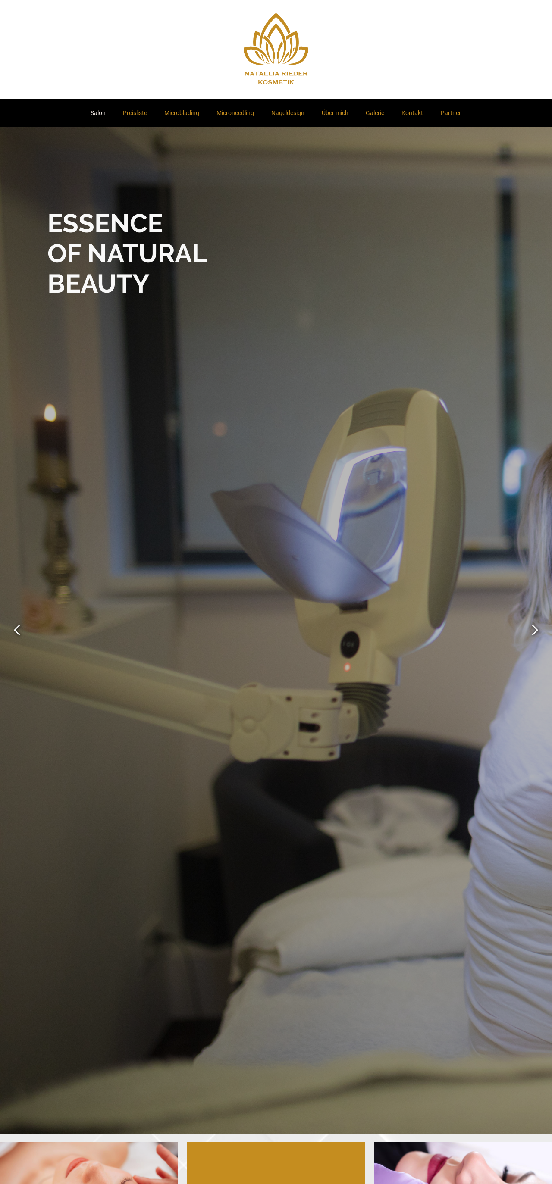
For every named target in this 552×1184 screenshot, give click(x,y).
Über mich (335, 112)
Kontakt (412, 112)
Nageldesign (287, 112)
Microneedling (235, 112)
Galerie (375, 112)
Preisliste (135, 112)
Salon (98, 112)
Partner (451, 112)
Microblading (181, 112)
